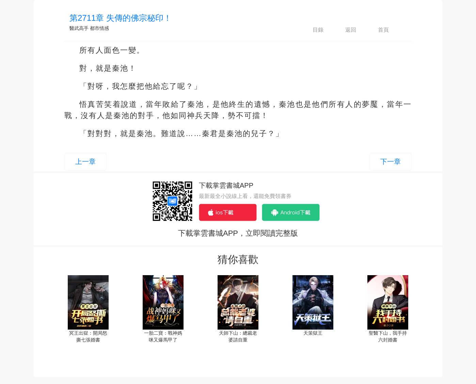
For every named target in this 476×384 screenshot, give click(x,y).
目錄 (312, 30)
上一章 (85, 161)
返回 (345, 30)
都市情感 (99, 28)
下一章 (390, 161)
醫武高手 (79, 28)
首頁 (377, 30)
